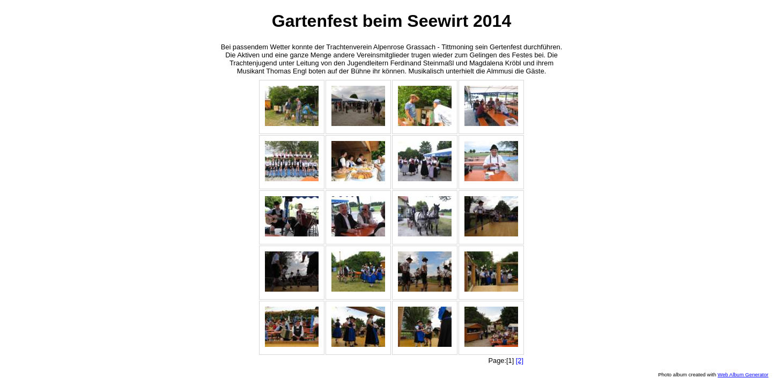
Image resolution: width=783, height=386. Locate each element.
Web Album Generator (743, 374)
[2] (519, 361)
